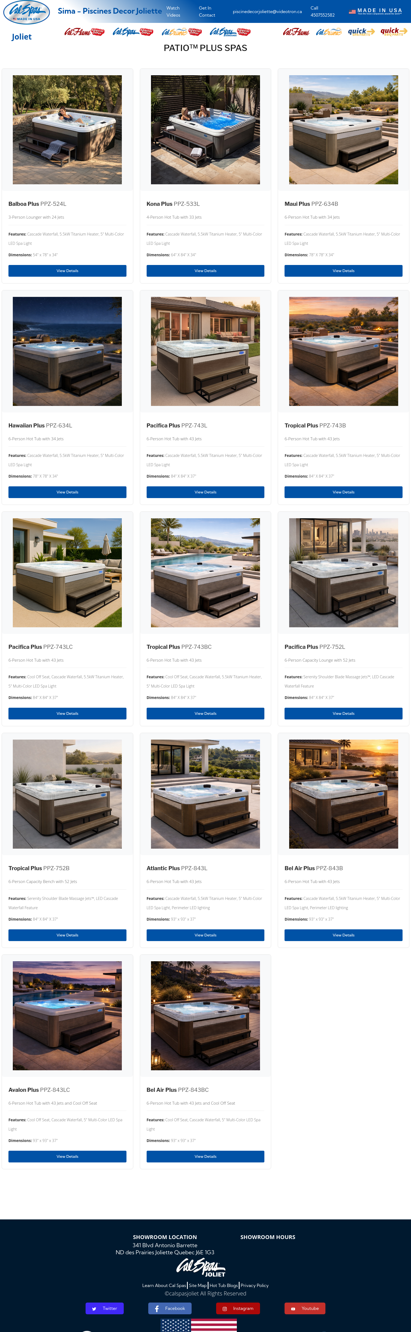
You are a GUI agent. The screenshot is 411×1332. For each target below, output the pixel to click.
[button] (296, 32)
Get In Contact (207, 11)
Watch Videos (173, 11)
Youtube (305, 1308)
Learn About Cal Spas (164, 1285)
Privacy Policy (255, 1285)
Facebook (170, 1309)
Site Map (198, 1285)
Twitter (104, 1308)
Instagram (238, 1308)
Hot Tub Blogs (224, 1285)
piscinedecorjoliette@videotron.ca (267, 11)
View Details (67, 270)
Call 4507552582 (323, 11)
